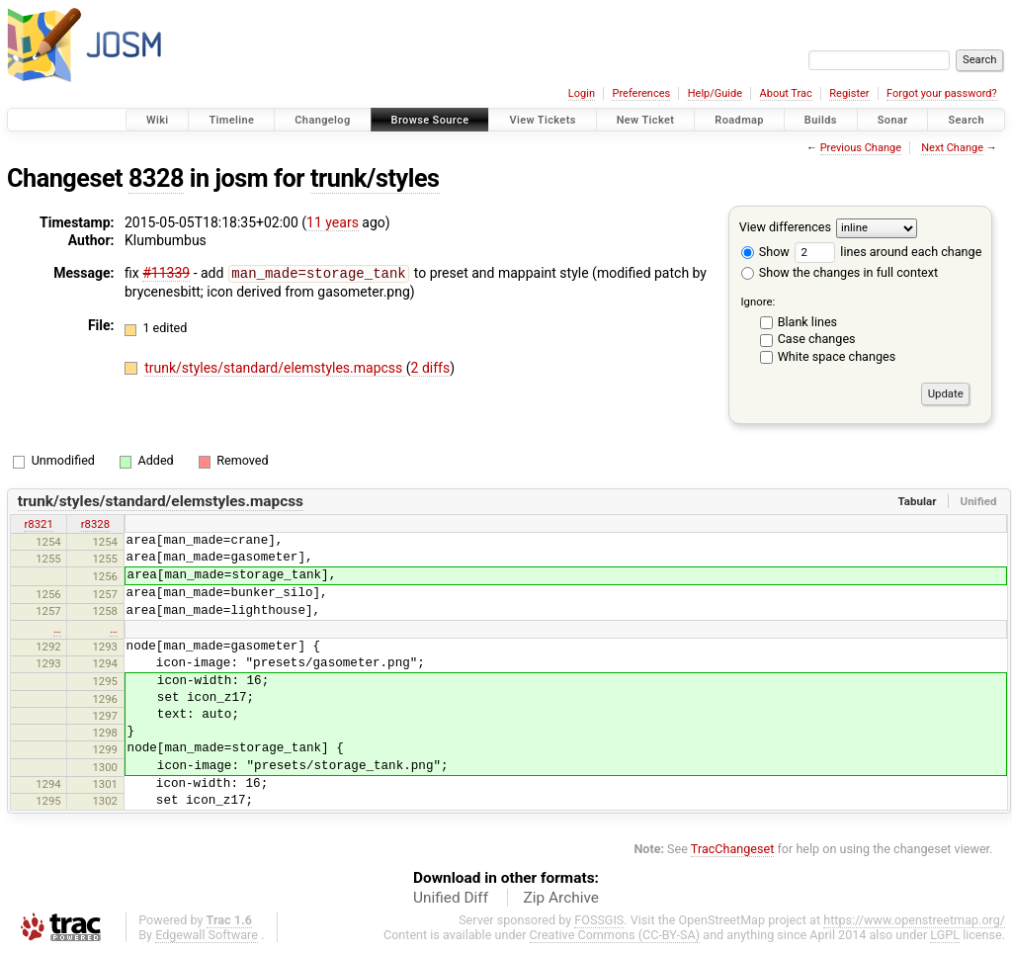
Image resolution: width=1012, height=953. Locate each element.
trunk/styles (375, 178)
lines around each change (888, 251)
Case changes (817, 338)
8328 (156, 178)
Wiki (157, 120)
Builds (820, 120)
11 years (332, 222)
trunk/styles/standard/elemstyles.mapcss (275, 367)
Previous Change (860, 147)
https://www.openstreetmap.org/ (914, 919)
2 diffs (431, 367)
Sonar (893, 120)
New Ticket (646, 120)
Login (581, 93)
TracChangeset (733, 848)
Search (966, 120)
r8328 (95, 524)
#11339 (166, 273)
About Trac (786, 93)
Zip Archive (561, 898)
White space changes (837, 356)
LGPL (945, 934)
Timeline (231, 120)
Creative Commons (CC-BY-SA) (615, 934)
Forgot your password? (941, 93)
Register (849, 93)
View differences (785, 226)
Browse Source (430, 120)
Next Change (952, 147)
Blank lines (807, 321)
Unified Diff (450, 898)
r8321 (38, 524)
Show (765, 251)
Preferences (641, 93)
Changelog (322, 120)
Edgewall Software (206, 934)
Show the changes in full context (839, 272)
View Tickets (542, 120)
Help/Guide (715, 93)
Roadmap (739, 120)
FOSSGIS (599, 919)
